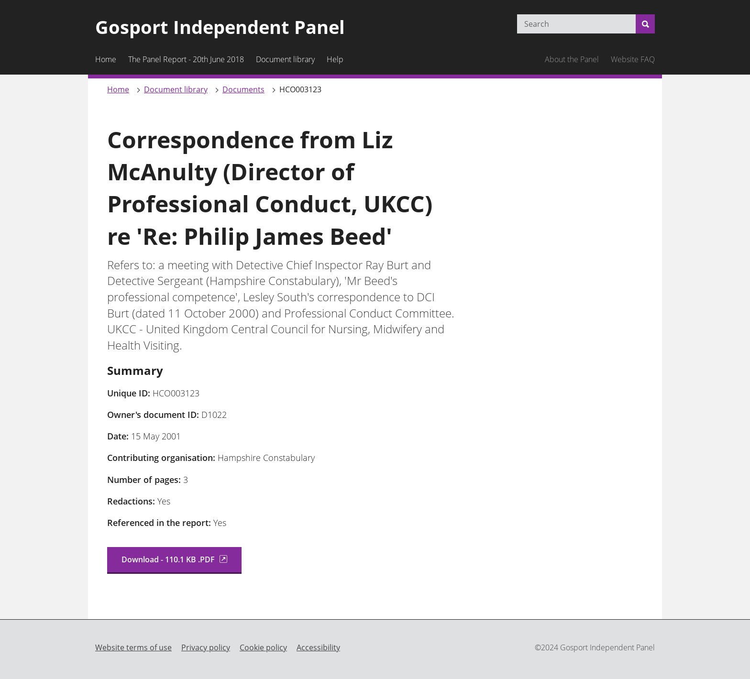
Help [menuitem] (335, 59)
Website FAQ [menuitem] (633, 59)
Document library (176, 89)
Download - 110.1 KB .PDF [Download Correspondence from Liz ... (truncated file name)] (174, 559)
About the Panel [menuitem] (572, 59)
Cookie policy (263, 647)
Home (118, 89)
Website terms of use (133, 647)
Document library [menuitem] (285, 59)
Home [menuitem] (105, 59)
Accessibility (318, 647)
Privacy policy (205, 647)
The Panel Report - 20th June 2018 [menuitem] (186, 59)
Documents (243, 89)
